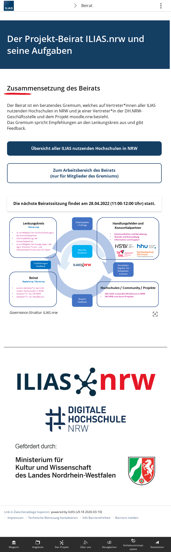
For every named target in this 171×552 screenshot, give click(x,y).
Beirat (87, 5)
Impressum (15, 518)
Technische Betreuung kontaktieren (53, 518)
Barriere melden (126, 518)
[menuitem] (14, 544)
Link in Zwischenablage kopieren (27, 512)
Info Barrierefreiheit (96, 518)
